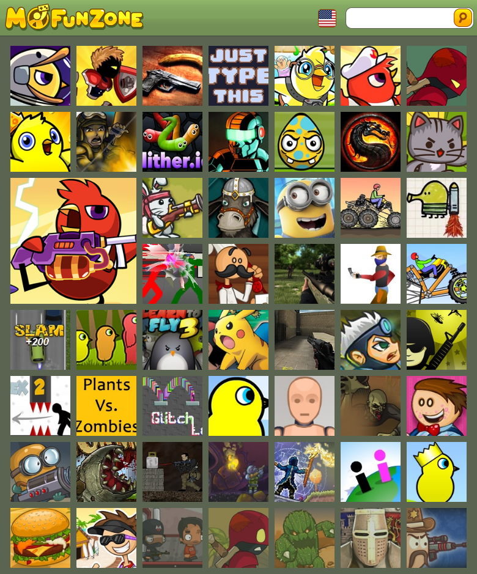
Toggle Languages (327, 18)
